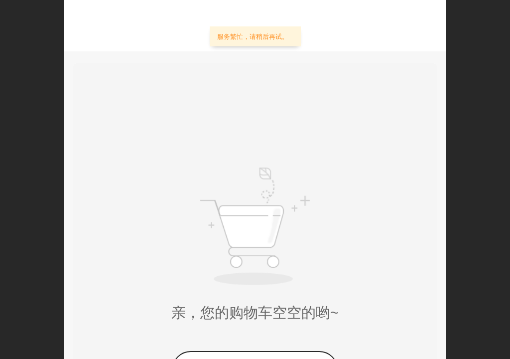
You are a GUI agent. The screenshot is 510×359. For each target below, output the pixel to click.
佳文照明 (141, 25)
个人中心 (405, 28)
